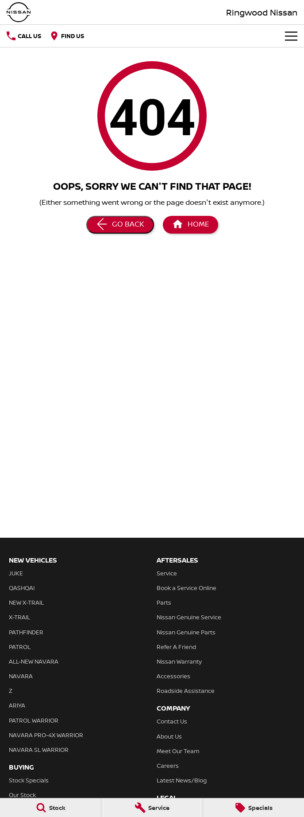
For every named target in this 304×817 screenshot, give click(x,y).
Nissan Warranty (179, 661)
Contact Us (172, 721)
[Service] (151, 807)
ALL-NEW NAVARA (33, 661)
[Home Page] (190, 225)
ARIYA (17, 705)
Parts (164, 602)
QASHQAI (22, 588)
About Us (169, 736)
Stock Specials (29, 780)
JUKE (16, 573)
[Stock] (50, 807)
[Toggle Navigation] (291, 36)
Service (167, 573)
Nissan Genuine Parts (186, 632)
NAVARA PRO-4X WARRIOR (46, 735)
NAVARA (21, 676)
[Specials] (253, 807)
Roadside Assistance (186, 691)
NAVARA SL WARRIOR (39, 750)
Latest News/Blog (182, 780)
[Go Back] (120, 225)
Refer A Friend (176, 647)
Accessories (173, 676)
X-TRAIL (19, 617)
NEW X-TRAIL (26, 602)
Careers (168, 766)
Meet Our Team (178, 751)
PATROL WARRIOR (33, 720)
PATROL (20, 647)
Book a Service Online (186, 588)
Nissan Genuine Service (189, 617)
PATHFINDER (26, 632)
